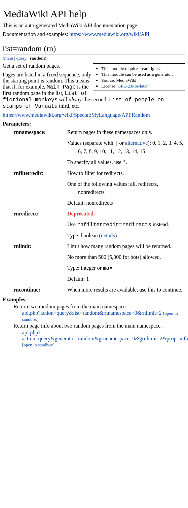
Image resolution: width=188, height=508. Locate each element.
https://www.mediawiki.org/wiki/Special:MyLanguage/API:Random (76, 111)
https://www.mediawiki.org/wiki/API (110, 34)
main (8, 58)
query (21, 58)
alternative (136, 140)
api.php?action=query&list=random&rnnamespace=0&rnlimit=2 (92, 309)
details (108, 232)
